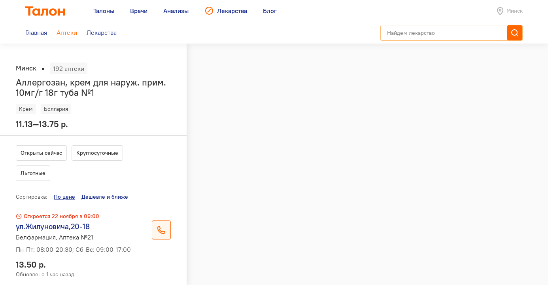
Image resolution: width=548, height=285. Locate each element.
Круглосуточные (97, 152)
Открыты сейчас (41, 152)
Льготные (33, 173)
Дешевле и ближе (104, 196)
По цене (64, 196)
